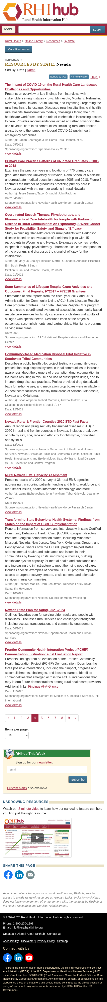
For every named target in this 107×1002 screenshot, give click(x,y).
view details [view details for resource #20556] (13, 467)
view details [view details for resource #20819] (13, 346)
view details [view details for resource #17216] (13, 602)
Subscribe (78, 779)
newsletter (44, 762)
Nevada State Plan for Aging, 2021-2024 (35, 610)
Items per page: (17, 733)
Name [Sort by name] (31, 70)
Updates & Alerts (13, 933)
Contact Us (54, 933)
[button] (8, 875)
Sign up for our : (34, 762)
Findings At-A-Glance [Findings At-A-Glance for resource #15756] (43, 686)
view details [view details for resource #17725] (13, 642)
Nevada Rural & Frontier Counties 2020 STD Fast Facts (46, 421)
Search (97, 29)
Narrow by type (58, 76)
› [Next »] (75, 718)
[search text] (54, 29)
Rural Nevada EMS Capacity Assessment (36, 475)
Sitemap (62, 941)
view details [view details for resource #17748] (13, 279)
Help (96, 77)
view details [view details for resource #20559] (13, 207)
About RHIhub (36, 933)
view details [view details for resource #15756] (13, 705)
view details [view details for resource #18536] (13, 153)
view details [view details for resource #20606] (13, 414)
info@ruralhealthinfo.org (27, 927)
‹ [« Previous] (8, 718)
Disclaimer (27, 941)
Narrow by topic (79, 76)
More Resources (19, 49)
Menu (8, 29)
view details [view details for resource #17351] (13, 512)
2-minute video (28, 808)
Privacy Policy (46, 941)
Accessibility (11, 941)
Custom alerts (17, 788)
